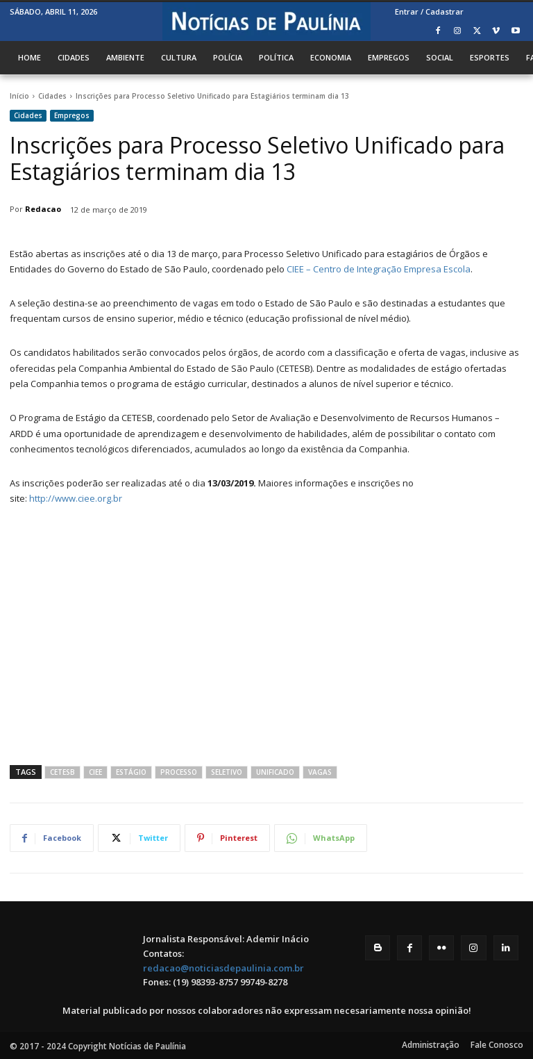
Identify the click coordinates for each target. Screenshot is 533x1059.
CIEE (95, 772)
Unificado (275, 772)
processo (178, 772)
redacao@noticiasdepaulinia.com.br (223, 968)
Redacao (43, 209)
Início (19, 96)
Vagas (320, 772)
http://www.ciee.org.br (75, 498)
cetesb (62, 772)
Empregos (72, 116)
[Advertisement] (266, 633)
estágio (131, 772)
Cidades (52, 96)
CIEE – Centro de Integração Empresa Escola (379, 269)
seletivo (226, 772)
